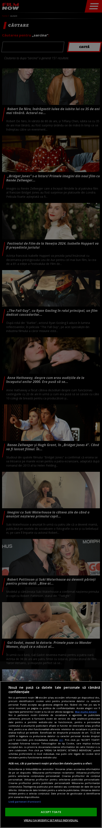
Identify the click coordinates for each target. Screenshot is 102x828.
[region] (51, 754)
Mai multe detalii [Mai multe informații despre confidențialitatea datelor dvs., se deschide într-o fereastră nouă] (86, 711)
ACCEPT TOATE (51, 812)
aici (61, 740)
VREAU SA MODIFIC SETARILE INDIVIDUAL (51, 820)
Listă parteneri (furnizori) (24, 801)
